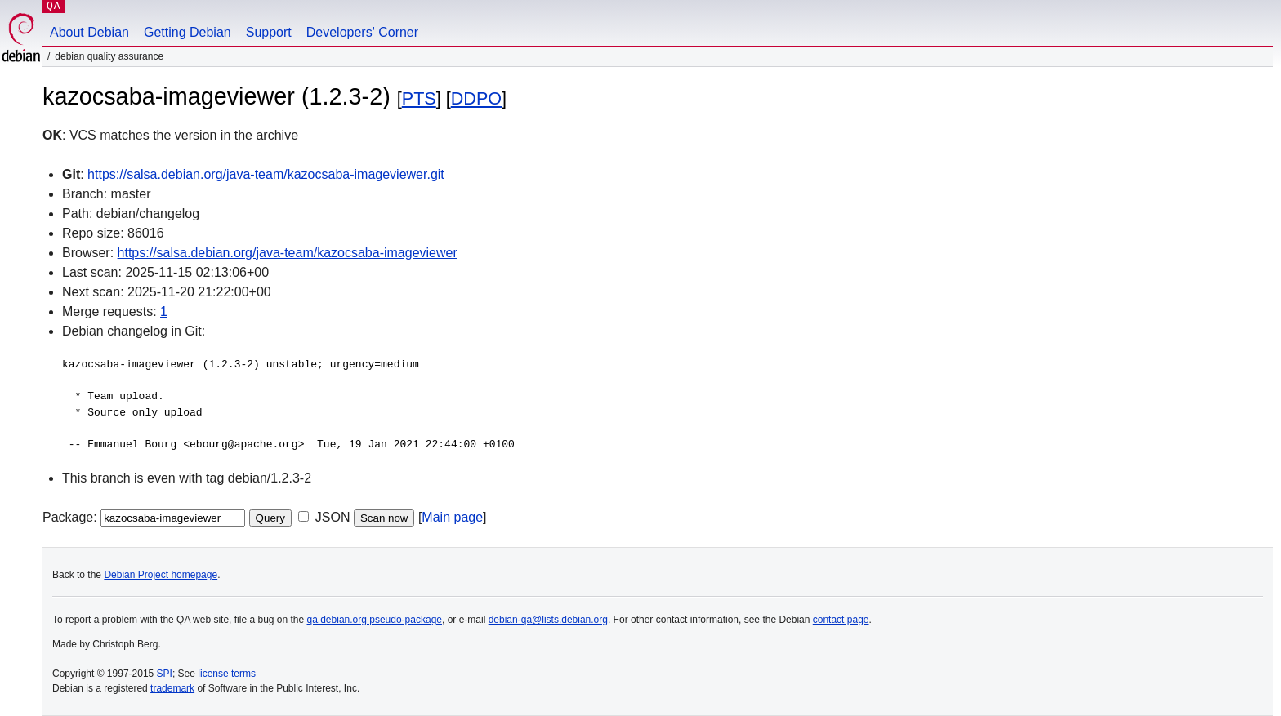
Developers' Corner (362, 32)
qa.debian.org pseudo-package (374, 619)
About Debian (89, 32)
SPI (164, 673)
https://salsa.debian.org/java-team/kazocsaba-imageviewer (288, 253)
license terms (227, 673)
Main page (452, 517)
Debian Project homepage (160, 574)
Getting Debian (187, 32)
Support (269, 32)
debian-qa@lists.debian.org (548, 619)
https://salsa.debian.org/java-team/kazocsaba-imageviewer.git (265, 174)
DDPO (476, 98)
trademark (172, 688)
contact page (841, 619)
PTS (419, 98)
